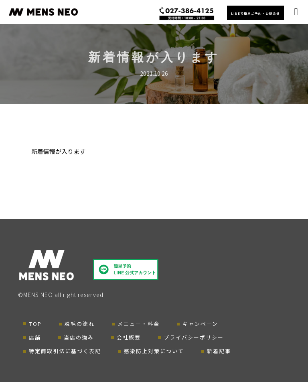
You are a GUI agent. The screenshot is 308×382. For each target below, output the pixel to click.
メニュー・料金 (139, 323)
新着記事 (219, 351)
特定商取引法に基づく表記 (65, 351)
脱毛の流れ (80, 323)
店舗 (35, 337)
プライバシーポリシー (194, 337)
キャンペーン (200, 323)
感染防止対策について (154, 351)
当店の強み (79, 337)
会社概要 (129, 337)
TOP (35, 323)
